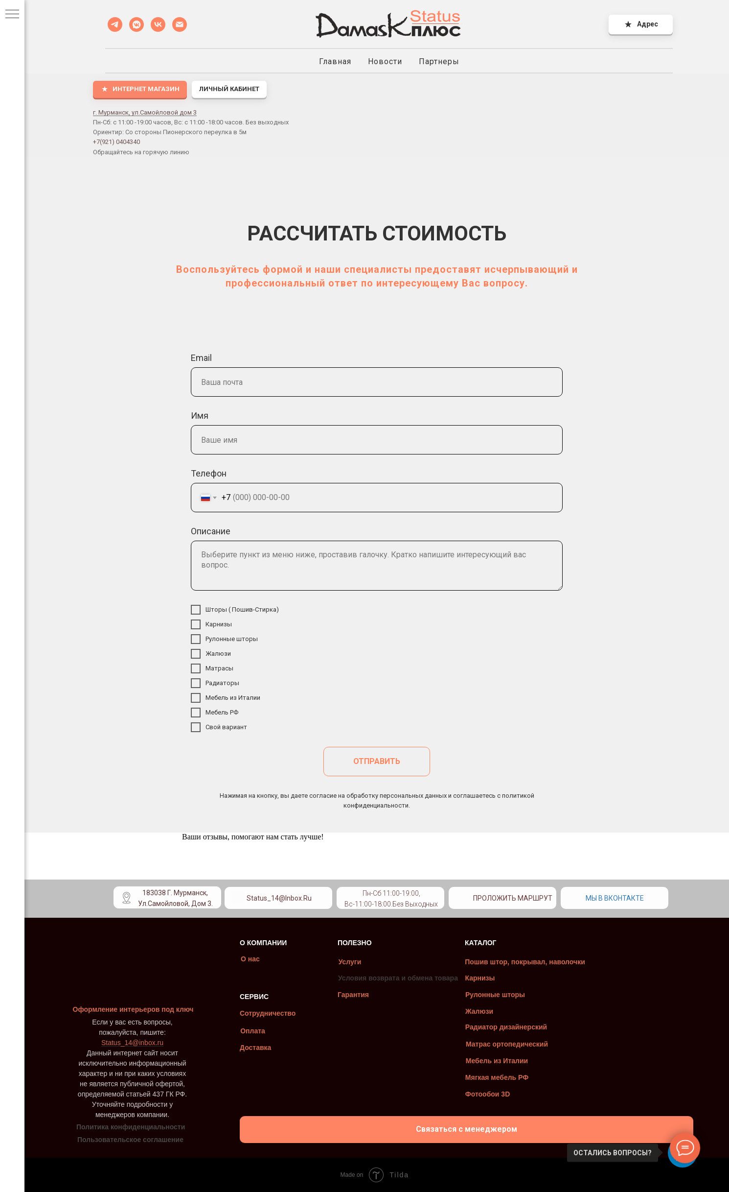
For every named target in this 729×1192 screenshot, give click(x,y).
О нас (238, 959)
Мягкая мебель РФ (484, 1077)
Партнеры (439, 61)
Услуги (337, 962)
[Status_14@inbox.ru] (179, 24)
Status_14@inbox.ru (266, 898)
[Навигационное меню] (12, 15)
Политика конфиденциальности (118, 1127)
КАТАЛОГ (468, 943)
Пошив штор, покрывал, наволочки (513, 962)
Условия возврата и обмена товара (386, 978)
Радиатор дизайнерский (494, 1027)
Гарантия (341, 995)
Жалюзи (467, 1011)
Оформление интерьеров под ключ (121, 1009)
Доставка (243, 1047)
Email (201, 358)
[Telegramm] (115, 24)
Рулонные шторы (483, 995)
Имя (199, 415)
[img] (340, 895)
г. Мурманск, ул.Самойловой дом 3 (145, 112)
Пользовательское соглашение (118, 1140)
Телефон (209, 473)
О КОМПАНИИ (251, 943)
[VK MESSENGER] (136, 24)
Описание (210, 531)
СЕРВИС (242, 997)
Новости (385, 61)
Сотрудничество (255, 1013)
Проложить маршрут (500, 898)
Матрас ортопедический (495, 1044)
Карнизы (467, 978)
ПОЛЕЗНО (342, 943)
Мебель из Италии (485, 1061)
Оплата (240, 1031)
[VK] (158, 24)
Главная (335, 61)
